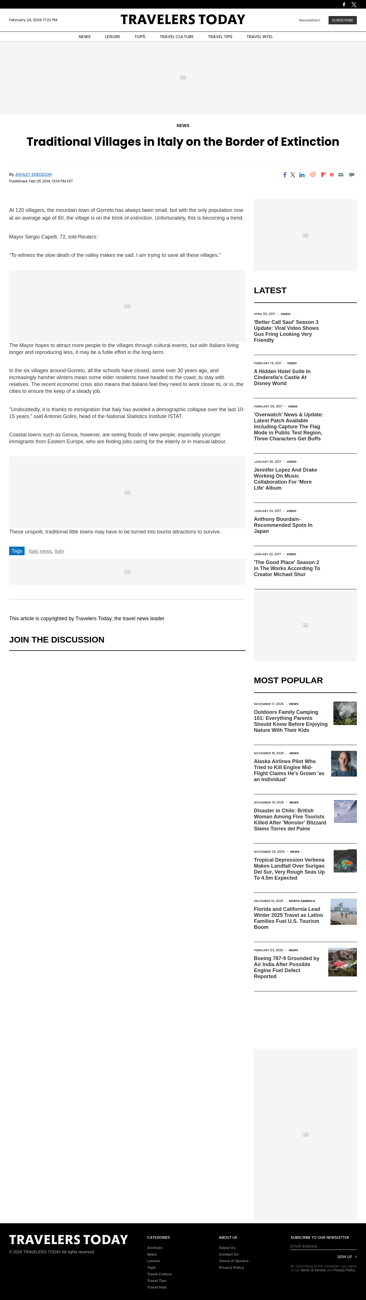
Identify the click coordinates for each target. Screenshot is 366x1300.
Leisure (153, 1261)
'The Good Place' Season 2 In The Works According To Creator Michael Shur (287, 568)
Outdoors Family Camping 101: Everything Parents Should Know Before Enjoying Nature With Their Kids (291, 721)
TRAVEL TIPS (220, 37)
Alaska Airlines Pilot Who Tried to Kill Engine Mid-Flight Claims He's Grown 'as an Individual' (289, 770)
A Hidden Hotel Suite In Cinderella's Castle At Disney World (282, 377)
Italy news (40, 551)
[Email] (341, 175)
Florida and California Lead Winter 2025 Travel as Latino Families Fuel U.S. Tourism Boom (288, 918)
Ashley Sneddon (33, 174)
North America (302, 901)
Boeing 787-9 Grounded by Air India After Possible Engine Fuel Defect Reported (286, 967)
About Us (227, 1248)
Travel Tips (156, 1281)
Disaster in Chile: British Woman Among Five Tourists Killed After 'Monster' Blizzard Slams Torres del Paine (290, 820)
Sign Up (344, 1257)
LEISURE (112, 37)
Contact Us (229, 1254)
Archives (155, 1248)
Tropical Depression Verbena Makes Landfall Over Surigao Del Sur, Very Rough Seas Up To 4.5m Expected (289, 869)
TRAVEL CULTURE (177, 37)
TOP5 (140, 37)
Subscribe (342, 20)
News (183, 126)
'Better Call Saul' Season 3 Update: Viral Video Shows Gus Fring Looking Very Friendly (286, 331)
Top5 (151, 1267)
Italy (59, 551)
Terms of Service (234, 1261)
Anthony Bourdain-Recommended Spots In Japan (283, 525)
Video (286, 314)
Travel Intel (156, 1287)
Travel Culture (159, 1274)
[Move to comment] (352, 175)
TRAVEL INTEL (260, 37)
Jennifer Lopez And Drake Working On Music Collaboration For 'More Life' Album (285, 479)
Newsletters (309, 20)
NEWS (85, 37)
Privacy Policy (231, 1267)
